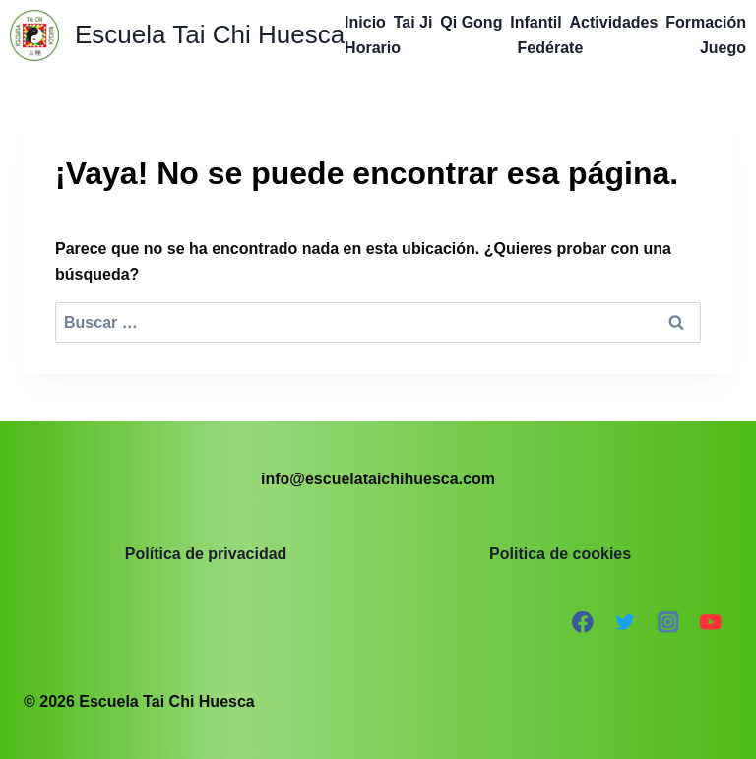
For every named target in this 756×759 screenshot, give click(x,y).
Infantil (535, 22)
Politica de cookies (560, 553)
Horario (373, 47)
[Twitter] (625, 622)
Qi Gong (471, 22)
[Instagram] (668, 622)
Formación (705, 22)
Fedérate (551, 47)
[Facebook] (582, 622)
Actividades (614, 22)
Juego (723, 47)
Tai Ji (413, 22)
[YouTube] (710, 622)
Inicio (365, 22)
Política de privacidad (206, 553)
